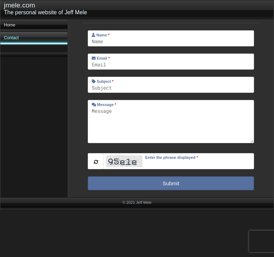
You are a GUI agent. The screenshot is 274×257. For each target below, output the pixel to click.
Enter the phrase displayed (171, 157)
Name (101, 35)
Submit (171, 183)
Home (9, 24)
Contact (11, 37)
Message (104, 104)
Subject (102, 81)
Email (101, 58)
